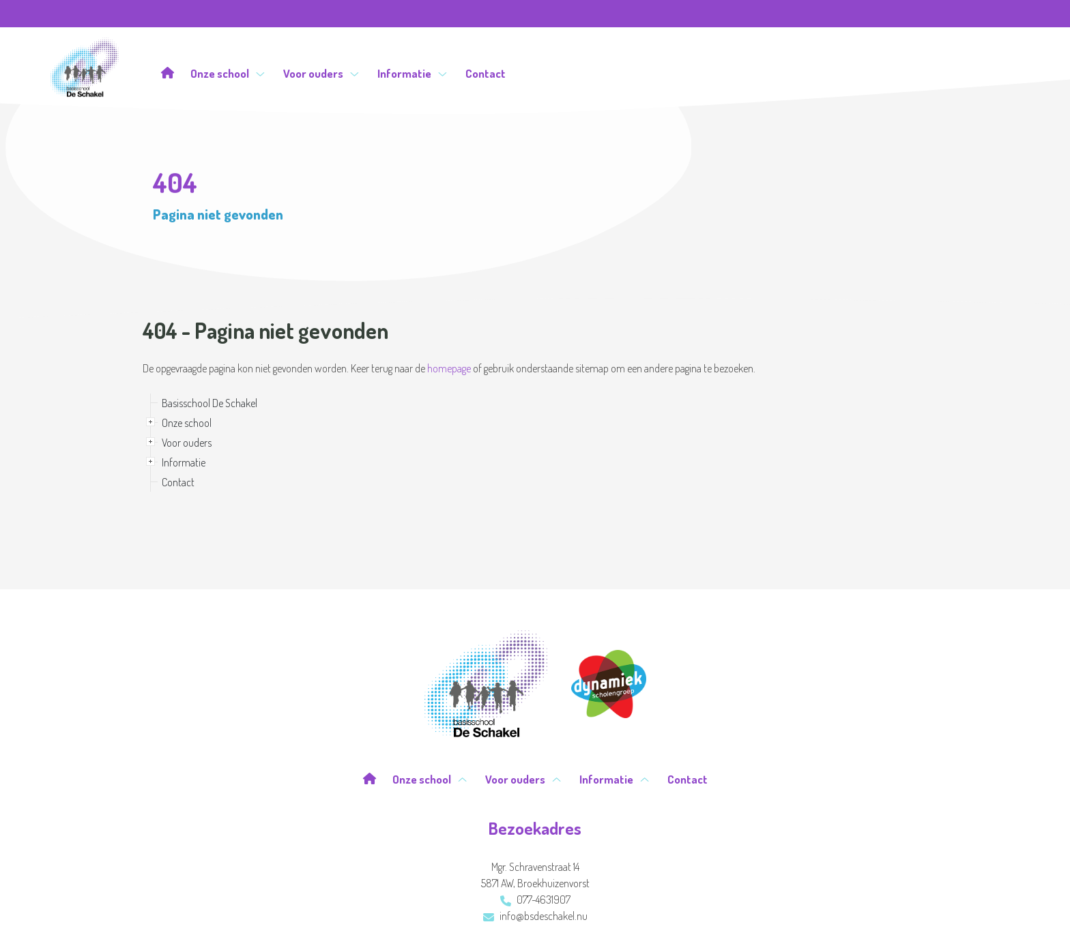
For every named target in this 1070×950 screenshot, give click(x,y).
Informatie (412, 73)
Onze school (227, 73)
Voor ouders (321, 73)
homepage (449, 368)
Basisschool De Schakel (209, 403)
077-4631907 (535, 899)
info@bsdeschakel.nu (535, 916)
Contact (485, 73)
